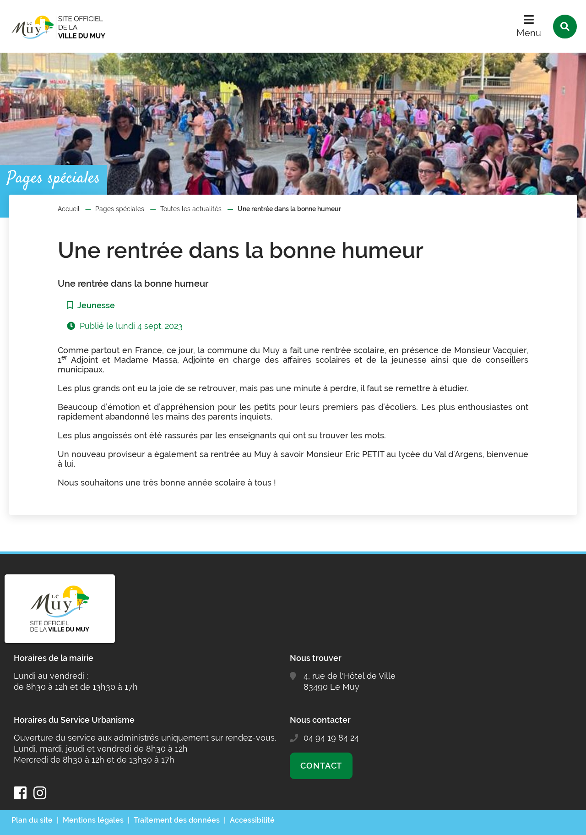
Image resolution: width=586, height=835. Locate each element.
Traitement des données (177, 820)
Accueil (69, 209)
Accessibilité (252, 820)
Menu (528, 32)
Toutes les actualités (191, 209)
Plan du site (32, 820)
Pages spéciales (119, 209)
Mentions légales (93, 820)
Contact (321, 765)
